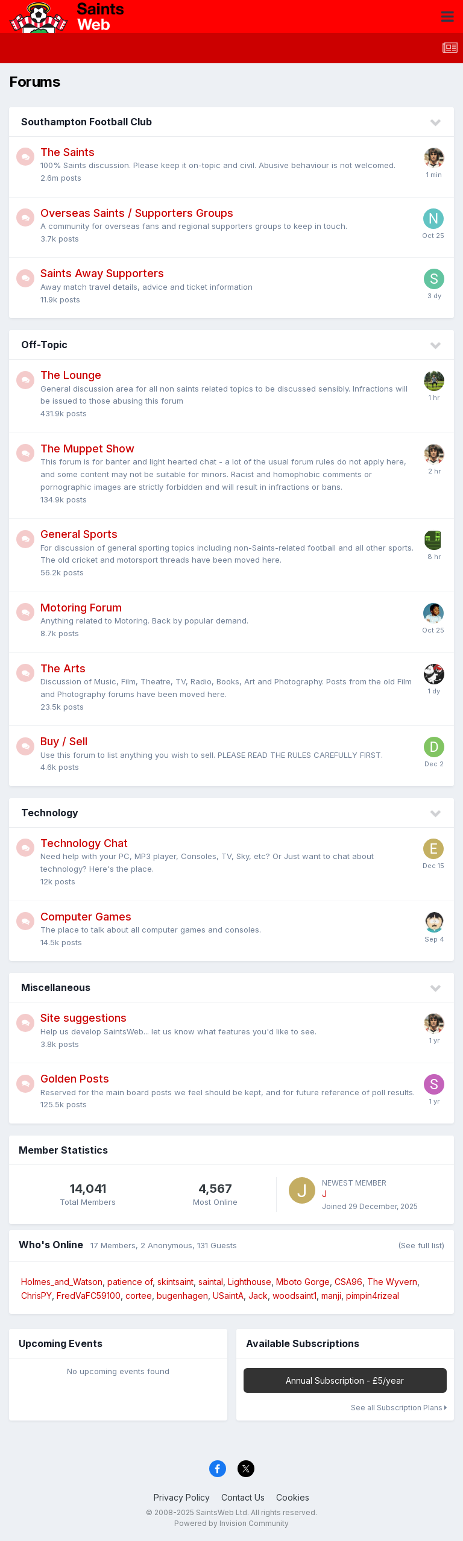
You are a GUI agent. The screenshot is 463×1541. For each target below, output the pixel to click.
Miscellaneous (55, 987)
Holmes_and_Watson (61, 1282)
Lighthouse (249, 1282)
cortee (138, 1295)
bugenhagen (182, 1295)
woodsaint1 (294, 1295)
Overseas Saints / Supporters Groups (136, 213)
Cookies (292, 1497)
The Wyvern (392, 1282)
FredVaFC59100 (89, 1295)
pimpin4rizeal (372, 1295)
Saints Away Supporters (102, 273)
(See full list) (421, 1245)
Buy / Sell (63, 741)
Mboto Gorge (303, 1282)
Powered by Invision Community (231, 1523)
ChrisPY (36, 1295)
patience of (130, 1282)
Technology (49, 813)
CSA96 (348, 1282)
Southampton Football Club (86, 122)
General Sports (79, 534)
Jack (258, 1295)
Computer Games (85, 916)
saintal (210, 1282)
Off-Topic (44, 345)
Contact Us (243, 1497)
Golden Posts (74, 1078)
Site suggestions (83, 1017)
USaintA (228, 1295)
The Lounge (70, 375)
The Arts (63, 668)
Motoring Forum (81, 607)
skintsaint (175, 1282)
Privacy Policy (182, 1497)
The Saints (67, 152)
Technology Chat (84, 843)
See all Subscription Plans (399, 1407)
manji (331, 1295)
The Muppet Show (87, 448)
